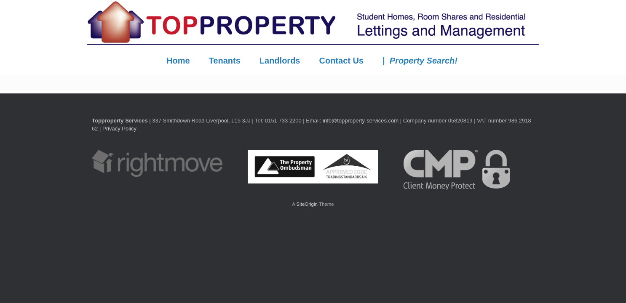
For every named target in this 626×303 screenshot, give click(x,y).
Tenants (225, 60)
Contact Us (341, 60)
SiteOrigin (307, 204)
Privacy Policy (119, 128)
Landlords (279, 60)
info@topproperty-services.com (361, 120)
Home (178, 60)
